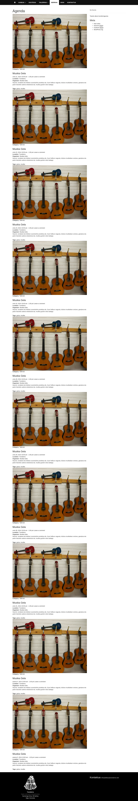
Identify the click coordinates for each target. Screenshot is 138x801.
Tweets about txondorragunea (99, 16)
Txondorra (22, 78)
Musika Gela (19, 73)
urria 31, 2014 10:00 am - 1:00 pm (23, 606)
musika (23, 88)
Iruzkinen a (98, 28)
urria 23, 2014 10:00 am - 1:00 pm (23, 228)
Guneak (22, 2)
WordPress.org (98, 29)
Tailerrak (43, 2)
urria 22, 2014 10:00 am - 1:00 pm (23, 152)
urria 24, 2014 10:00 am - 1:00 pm (23, 303)
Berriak (54, 2)
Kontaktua (71, 2)
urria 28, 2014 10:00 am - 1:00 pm (23, 379)
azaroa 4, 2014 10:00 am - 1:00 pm (23, 681)
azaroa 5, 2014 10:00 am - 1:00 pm (23, 757)
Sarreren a (98, 26)
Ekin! (62, 2)
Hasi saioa (97, 23)
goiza (18, 88)
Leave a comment (39, 76)
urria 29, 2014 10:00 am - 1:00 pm (23, 455)
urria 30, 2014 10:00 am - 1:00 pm (23, 530)
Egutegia (32, 2)
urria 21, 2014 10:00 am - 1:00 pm (23, 76)
